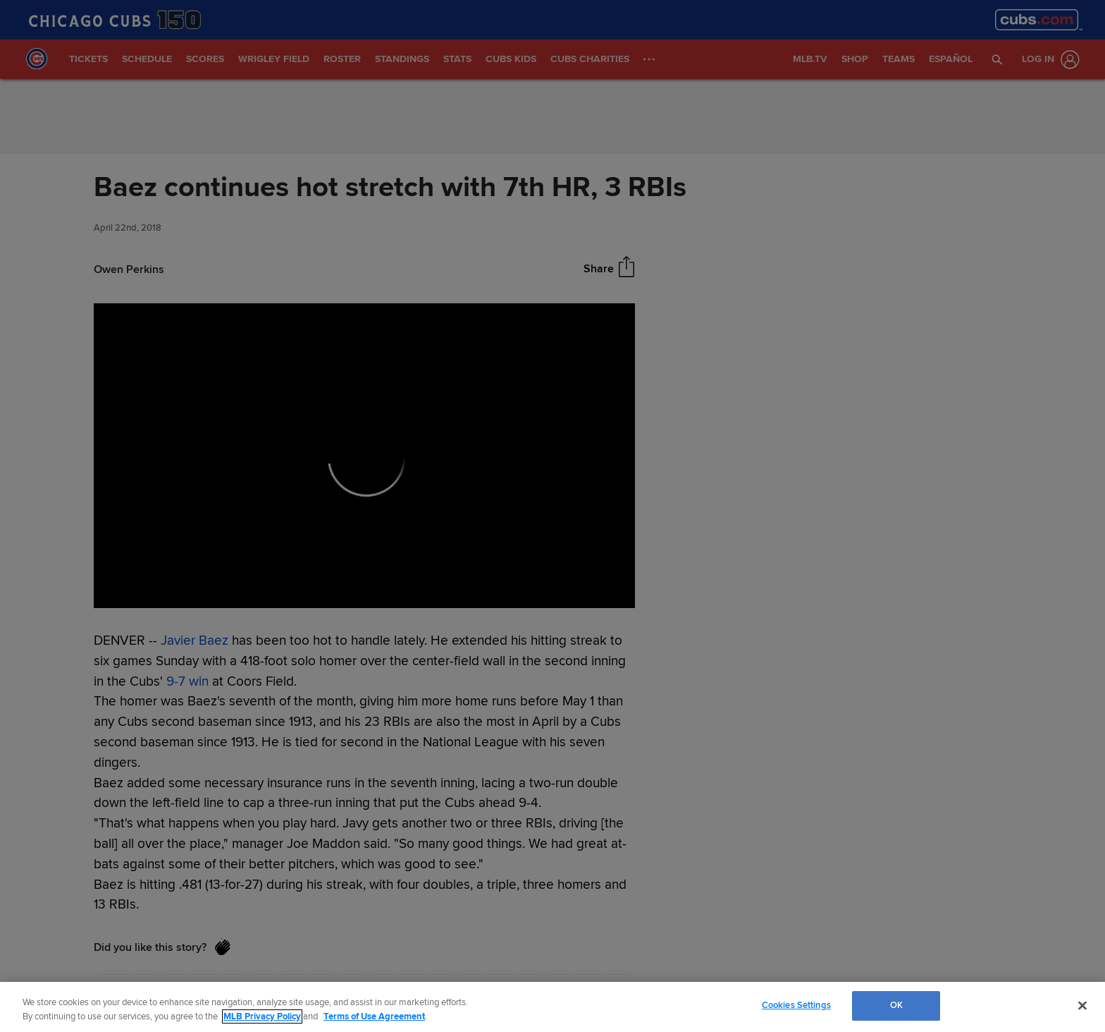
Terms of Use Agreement (374, 1016)
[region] (552, 1007)
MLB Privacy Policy (262, 1016)
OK (896, 1005)
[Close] (1082, 1005)
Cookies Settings (796, 1005)
